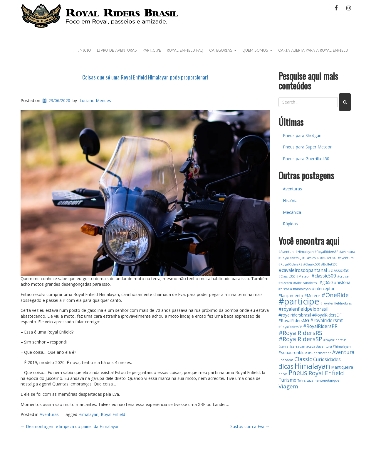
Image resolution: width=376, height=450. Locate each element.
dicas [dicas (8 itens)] (285, 366)
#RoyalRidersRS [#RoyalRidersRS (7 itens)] (300, 333)
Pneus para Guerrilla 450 (306, 158)
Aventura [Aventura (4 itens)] (343, 352)
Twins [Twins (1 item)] (302, 380)
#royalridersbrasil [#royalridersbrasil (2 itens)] (294, 315)
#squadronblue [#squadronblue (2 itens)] (292, 352)
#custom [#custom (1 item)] (285, 283)
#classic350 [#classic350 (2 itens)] (339, 270)
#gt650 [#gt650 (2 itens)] (326, 282)
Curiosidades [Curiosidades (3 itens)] (327, 359)
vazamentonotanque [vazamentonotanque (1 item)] (323, 380)
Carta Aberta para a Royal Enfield (313, 50)
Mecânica (292, 212)
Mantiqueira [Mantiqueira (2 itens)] (342, 367)
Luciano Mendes (95, 100)
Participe (152, 50)
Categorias (222, 50)
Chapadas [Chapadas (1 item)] (285, 360)
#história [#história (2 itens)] (342, 282)
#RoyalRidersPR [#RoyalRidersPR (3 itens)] (320, 326)
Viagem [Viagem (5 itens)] (288, 386)
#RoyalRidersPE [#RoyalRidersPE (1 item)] (290, 327)
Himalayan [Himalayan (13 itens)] (312, 366)
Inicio (84, 50)
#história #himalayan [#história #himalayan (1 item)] (294, 289)
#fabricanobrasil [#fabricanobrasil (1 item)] (305, 283)
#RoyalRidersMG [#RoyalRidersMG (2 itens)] (293, 320)
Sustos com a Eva (250, 426)
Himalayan (88, 414)
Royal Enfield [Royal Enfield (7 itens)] (326, 373)
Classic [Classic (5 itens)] (303, 359)
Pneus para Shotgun (302, 135)
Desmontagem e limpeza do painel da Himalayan (70, 426)
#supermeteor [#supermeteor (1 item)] (319, 353)
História (290, 200)
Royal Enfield (113, 414)
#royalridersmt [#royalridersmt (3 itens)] (326, 320)
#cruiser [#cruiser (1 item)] (343, 276)
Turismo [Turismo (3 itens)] (287, 380)
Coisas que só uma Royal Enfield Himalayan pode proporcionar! (145, 77)
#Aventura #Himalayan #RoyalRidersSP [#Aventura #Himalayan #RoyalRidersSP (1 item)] (308, 252)
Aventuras (49, 414)
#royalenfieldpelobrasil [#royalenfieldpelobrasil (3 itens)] (303, 309)
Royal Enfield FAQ (185, 50)
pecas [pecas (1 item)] (282, 374)
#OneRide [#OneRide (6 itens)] (335, 295)
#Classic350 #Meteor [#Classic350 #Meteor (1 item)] (294, 276)
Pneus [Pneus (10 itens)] (297, 372)
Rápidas (290, 223)
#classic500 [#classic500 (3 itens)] (323, 276)
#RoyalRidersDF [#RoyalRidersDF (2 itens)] (327, 315)
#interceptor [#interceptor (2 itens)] (323, 288)
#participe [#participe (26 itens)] (298, 301)
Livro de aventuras (117, 50)
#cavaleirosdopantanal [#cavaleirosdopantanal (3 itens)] (302, 270)
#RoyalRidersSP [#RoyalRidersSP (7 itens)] (300, 339)
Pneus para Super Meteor (307, 147)
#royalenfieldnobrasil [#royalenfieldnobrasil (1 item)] (336, 303)
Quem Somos (257, 50)
